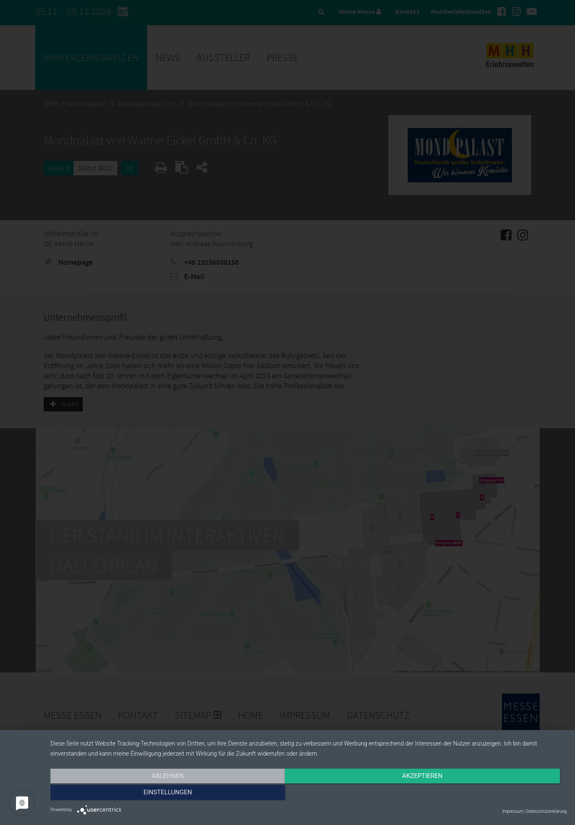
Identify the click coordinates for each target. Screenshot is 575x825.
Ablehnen (128, 794)
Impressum (512, 811)
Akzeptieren (308, 794)
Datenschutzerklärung (546, 811)
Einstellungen (489, 794)
